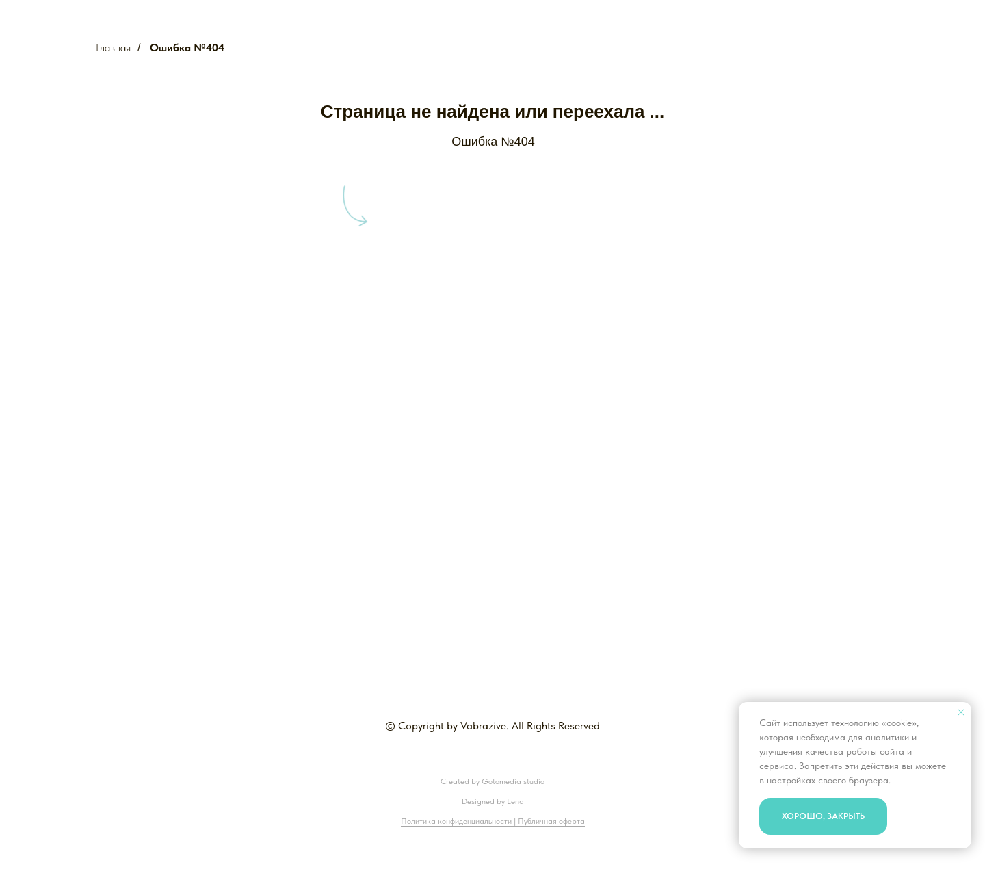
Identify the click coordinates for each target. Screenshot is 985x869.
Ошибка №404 (187, 47)
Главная (113, 47)
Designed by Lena (493, 801)
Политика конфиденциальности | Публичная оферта (493, 821)
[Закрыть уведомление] (961, 712)
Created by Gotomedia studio (492, 781)
